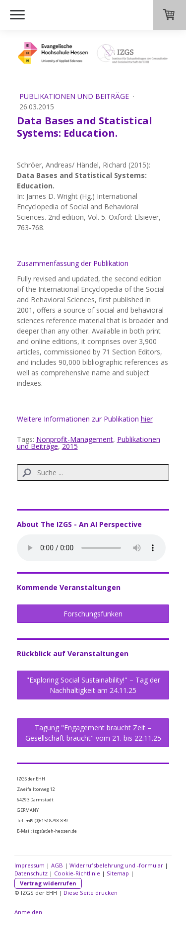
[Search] (93, 472)
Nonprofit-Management (74, 439)
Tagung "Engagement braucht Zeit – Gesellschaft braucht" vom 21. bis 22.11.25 (93, 733)
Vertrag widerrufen (48, 883)
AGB (57, 865)
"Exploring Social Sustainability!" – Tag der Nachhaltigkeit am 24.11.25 (93, 685)
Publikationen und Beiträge (75, 96)
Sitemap (118, 873)
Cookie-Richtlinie (77, 873)
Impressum (29, 865)
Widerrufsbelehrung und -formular (116, 865)
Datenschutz (31, 873)
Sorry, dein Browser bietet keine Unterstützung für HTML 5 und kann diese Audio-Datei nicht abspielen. (91, 547)
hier (147, 419)
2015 (70, 446)
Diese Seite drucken (90, 892)
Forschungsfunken (93, 613)
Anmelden (28, 912)
